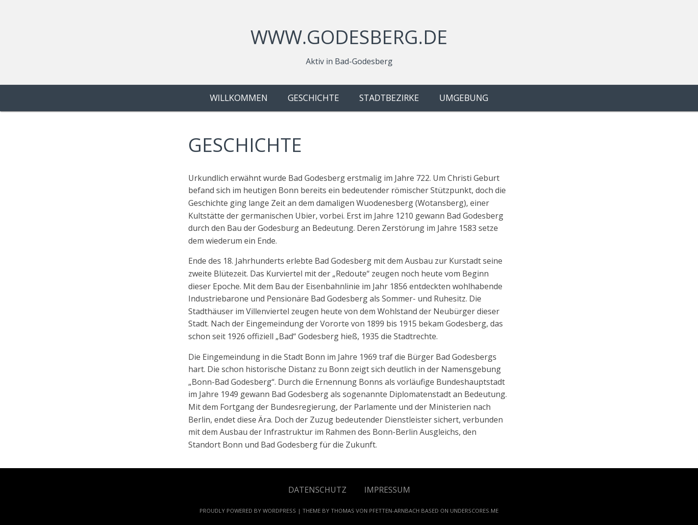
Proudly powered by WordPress (247, 510)
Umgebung (463, 97)
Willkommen (239, 97)
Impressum (387, 489)
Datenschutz (317, 489)
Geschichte (313, 97)
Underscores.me (474, 510)
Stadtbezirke (389, 97)
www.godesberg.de (349, 37)
